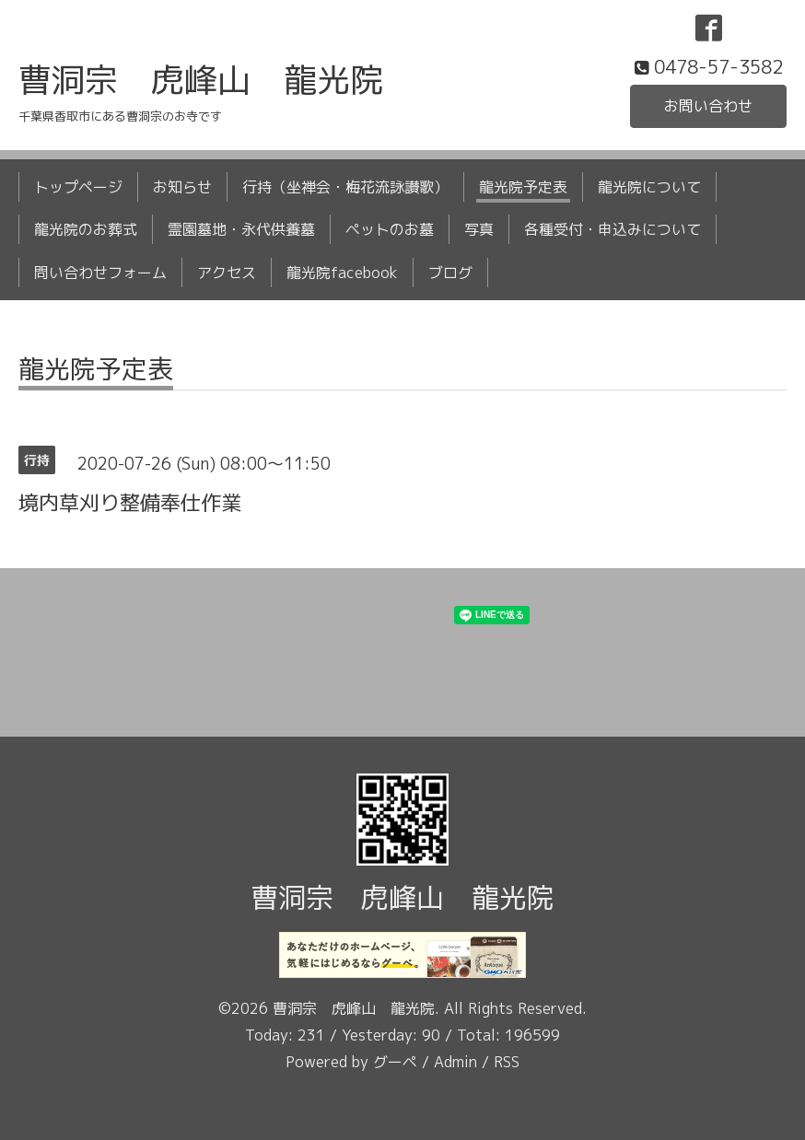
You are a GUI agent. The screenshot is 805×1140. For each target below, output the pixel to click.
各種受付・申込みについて (612, 229)
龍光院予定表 (523, 187)
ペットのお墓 (389, 229)
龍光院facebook (342, 272)
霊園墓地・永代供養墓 (241, 229)
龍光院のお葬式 (85, 229)
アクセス (226, 272)
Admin (455, 1062)
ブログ (450, 272)
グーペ (395, 1062)
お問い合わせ (708, 106)
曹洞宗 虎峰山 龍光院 (200, 79)
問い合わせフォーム (100, 272)
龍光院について (649, 187)
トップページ (78, 187)
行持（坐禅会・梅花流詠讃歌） (345, 187)
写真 (479, 229)
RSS (506, 1062)
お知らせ (182, 187)
